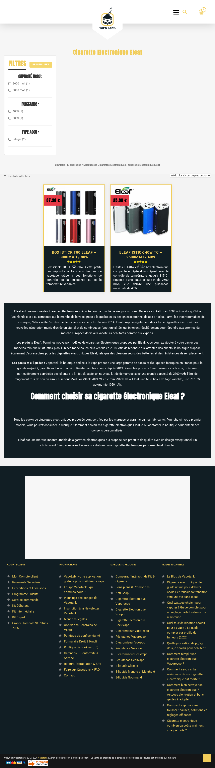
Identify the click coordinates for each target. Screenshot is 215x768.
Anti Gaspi (122, 593)
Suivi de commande (25, 600)
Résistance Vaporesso (131, 636)
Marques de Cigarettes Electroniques (104, 164)
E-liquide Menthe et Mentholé (135, 671)
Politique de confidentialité (82, 635)
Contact (69, 675)
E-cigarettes (74, 164)
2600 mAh (21, 83)
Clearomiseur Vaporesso (132, 631)
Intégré (19, 139)
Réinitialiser (40, 64)
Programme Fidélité (25, 594)
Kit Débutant (20, 605)
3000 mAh (21, 90)
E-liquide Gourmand (129, 677)
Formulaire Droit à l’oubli (80, 641)
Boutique (60, 164)
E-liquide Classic (127, 666)
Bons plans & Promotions (133, 587)
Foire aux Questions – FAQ (82, 669)
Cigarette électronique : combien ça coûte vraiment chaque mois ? (185, 725)
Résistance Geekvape (130, 660)
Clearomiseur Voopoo (130, 642)
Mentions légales (75, 619)
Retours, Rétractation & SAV (82, 664)
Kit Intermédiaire (23, 611)
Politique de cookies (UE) (81, 647)
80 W (18, 118)
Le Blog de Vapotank (181, 576)
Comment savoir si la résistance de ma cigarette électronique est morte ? (185, 674)
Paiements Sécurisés (26, 582)
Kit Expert (18, 617)
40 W (18, 111)
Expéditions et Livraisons (29, 588)
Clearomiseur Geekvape (131, 654)
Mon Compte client (25, 576)
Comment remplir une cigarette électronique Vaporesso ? (182, 658)
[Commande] (190, 175)
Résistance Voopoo (129, 648)
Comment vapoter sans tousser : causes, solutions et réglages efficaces (187, 710)
